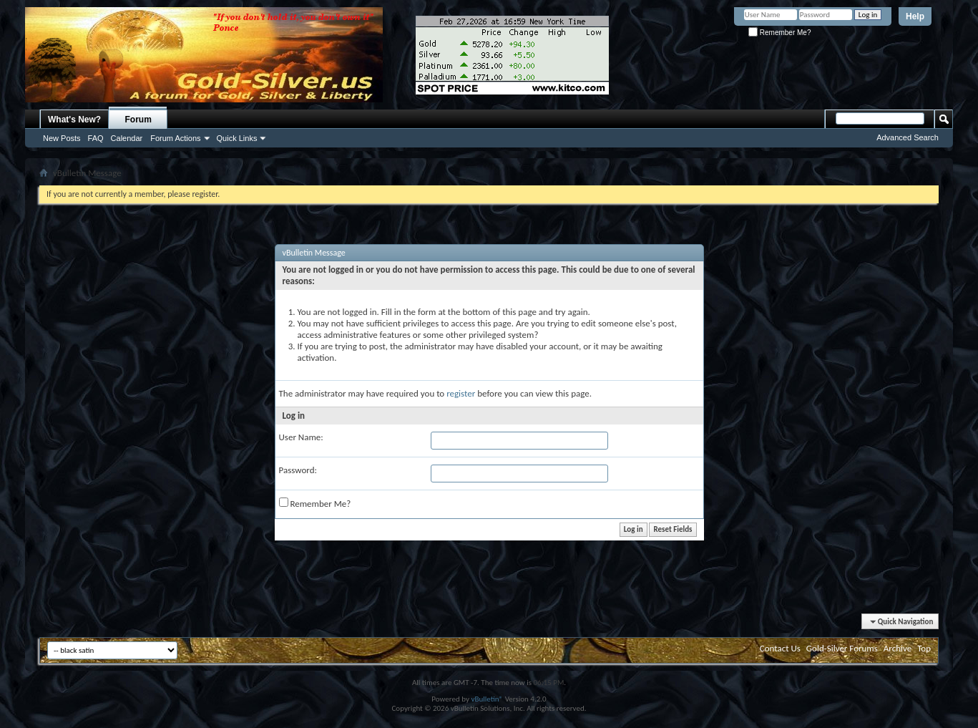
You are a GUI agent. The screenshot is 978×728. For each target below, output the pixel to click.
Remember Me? (779, 33)
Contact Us (780, 648)
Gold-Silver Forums (842, 648)
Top (924, 648)
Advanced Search (907, 137)
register (460, 393)
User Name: (301, 437)
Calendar (127, 138)
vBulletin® (487, 699)
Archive (897, 648)
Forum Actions (175, 138)
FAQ (96, 138)
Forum (138, 120)
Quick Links (237, 138)
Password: (298, 470)
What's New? (74, 120)
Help (915, 16)
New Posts (62, 138)
